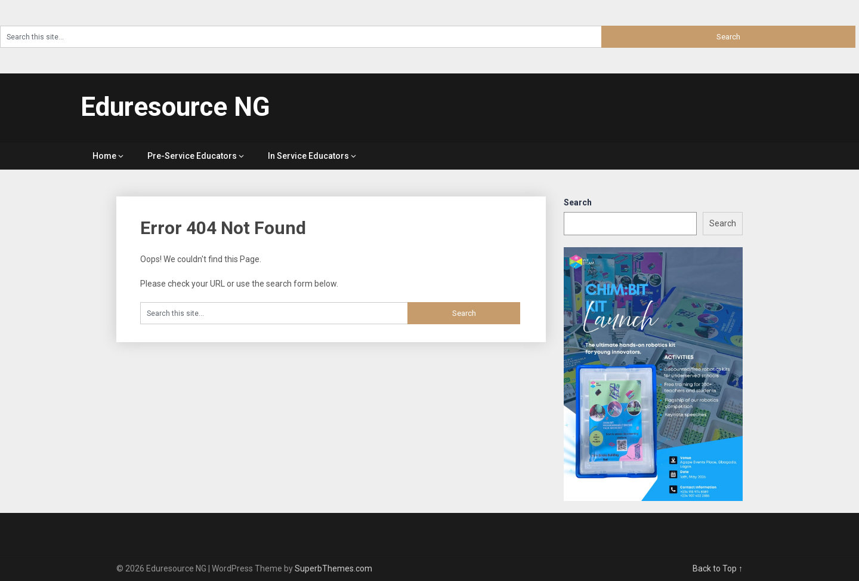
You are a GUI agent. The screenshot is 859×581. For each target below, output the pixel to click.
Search (578, 202)
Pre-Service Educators (192, 156)
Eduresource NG (175, 106)
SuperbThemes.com (333, 568)
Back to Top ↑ (718, 568)
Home (104, 156)
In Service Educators (308, 156)
